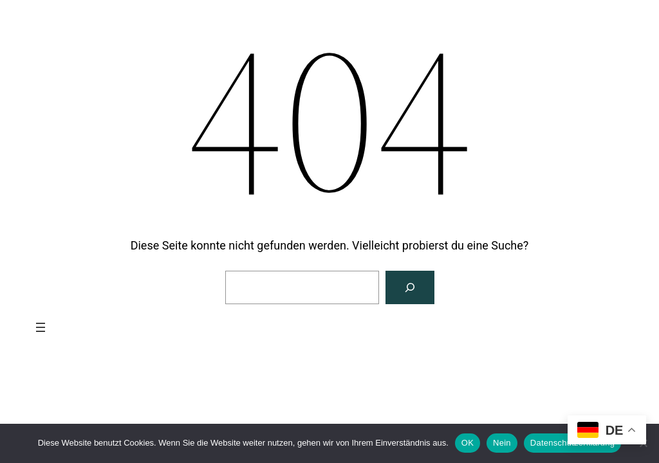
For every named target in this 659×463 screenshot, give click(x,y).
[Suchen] (409, 287)
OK (467, 443)
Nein (502, 443)
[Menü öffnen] (40, 327)
